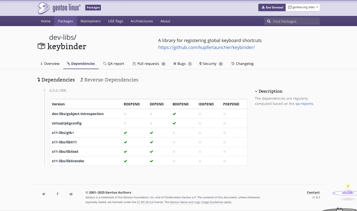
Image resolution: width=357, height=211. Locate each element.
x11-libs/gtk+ (63, 132)
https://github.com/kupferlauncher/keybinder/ (206, 47)
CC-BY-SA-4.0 (145, 202)
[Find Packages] (296, 21)
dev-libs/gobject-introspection (78, 113)
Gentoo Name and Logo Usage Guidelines (196, 202)
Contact (313, 192)
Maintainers (91, 21)
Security (211, 63)
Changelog (242, 63)
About (165, 21)
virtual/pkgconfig (67, 123)
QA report (113, 63)
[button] (272, 7)
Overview (50, 63)
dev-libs (61, 37)
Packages (65, 21)
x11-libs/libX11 (64, 142)
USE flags (115, 21)
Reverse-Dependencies (109, 80)
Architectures (142, 21)
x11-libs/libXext (65, 151)
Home (46, 21)
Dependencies (81, 63)
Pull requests (149, 63)
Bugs (182, 63)
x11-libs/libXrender (68, 161)
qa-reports (304, 103)
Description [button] (270, 91)
